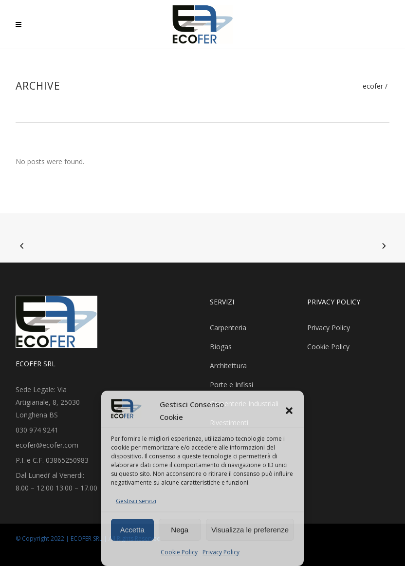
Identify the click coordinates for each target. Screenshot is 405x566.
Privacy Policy (220, 552)
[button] (289, 410)
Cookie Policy (179, 552)
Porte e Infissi (231, 384)
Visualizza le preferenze (250, 530)
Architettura (228, 365)
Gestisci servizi (136, 501)
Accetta (132, 530)
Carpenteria (228, 327)
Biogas (221, 346)
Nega (179, 530)
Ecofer (373, 86)
